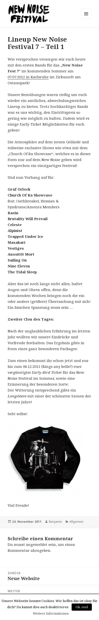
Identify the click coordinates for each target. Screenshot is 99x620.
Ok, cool (82, 607)
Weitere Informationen (51, 613)
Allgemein (76, 522)
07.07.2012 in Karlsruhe (28, 76)
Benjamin (55, 522)
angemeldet (36, 544)
